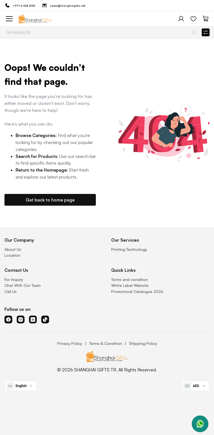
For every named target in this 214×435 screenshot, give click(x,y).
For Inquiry (13, 279)
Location (12, 255)
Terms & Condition (105, 343)
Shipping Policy (143, 343)
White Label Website (130, 285)
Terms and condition (129, 279)
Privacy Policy (69, 343)
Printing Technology (129, 249)
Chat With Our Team (22, 285)
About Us (12, 249)
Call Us (10, 291)
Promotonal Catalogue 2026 (137, 291)
